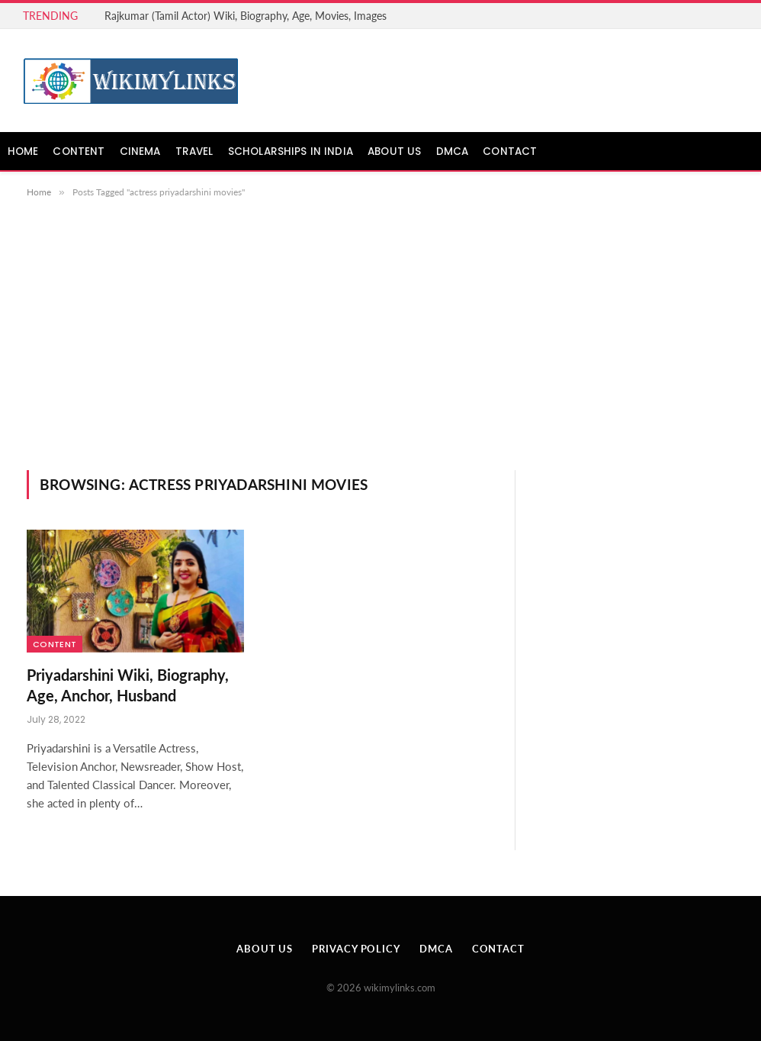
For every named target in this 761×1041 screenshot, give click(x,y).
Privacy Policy (356, 949)
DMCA (452, 151)
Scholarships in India (290, 151)
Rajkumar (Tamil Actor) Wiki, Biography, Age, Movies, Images (245, 15)
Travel (194, 151)
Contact (510, 151)
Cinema (140, 151)
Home (23, 151)
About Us (394, 151)
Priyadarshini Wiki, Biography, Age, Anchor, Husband (128, 685)
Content (78, 151)
